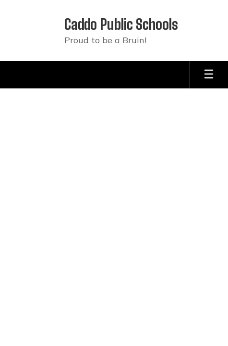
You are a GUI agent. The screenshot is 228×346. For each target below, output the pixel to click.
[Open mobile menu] (209, 74)
